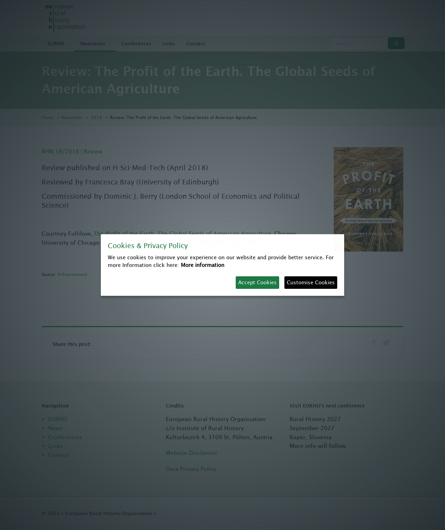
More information (202, 265)
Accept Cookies (257, 282)
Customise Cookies (311, 282)
